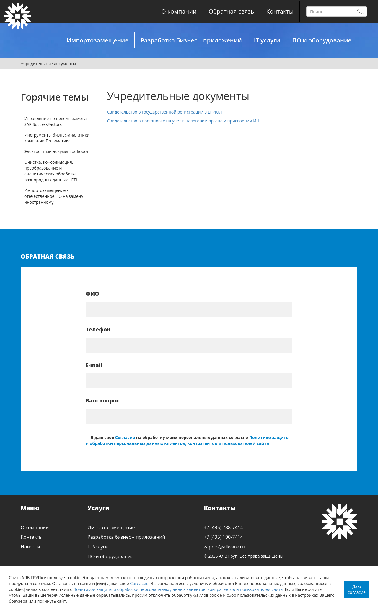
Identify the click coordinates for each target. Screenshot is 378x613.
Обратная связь (231, 11)
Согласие (139, 583)
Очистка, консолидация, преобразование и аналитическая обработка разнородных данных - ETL (51, 171)
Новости (30, 546)
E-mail (94, 365)
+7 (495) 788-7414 (223, 527)
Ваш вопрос (102, 400)
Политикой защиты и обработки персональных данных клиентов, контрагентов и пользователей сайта (178, 589)
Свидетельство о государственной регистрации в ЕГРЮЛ (164, 112)
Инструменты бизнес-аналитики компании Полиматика (56, 138)
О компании (178, 11)
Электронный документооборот (56, 151)
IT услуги (267, 40)
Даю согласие (357, 589)
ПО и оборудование (321, 40)
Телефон (98, 329)
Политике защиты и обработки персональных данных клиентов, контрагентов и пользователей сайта (187, 440)
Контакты (280, 11)
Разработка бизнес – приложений (191, 40)
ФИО (92, 293)
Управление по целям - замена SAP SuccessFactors (55, 121)
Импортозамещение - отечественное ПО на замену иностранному (53, 196)
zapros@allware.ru (224, 546)
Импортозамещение (97, 40)
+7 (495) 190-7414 (223, 537)
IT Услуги (97, 546)
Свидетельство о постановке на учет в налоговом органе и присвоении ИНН (185, 121)
